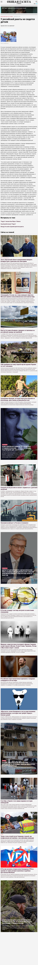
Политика (5, 444)
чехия (2, 834)
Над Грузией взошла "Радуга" (8, 224)
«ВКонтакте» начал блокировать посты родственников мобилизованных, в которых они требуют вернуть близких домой (18, 713)
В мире (19, 3)
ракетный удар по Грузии (7, 16)
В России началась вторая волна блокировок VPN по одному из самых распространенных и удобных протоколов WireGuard (17, 870)
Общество (5, 568)
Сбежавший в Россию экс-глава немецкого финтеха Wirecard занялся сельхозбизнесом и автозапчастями (17, 296)
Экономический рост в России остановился (14, 523)
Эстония (2, 328)
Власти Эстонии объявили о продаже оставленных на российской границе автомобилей (18, 331)
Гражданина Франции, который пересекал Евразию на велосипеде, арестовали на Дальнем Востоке (18, 399)
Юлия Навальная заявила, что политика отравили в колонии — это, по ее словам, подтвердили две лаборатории (16, 448)
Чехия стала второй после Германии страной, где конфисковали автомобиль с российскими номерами (17, 837)
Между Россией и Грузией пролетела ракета (12, 226)
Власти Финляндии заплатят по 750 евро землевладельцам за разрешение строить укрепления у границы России (17, 921)
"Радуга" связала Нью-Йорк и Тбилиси (10, 221)
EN (36, 3)
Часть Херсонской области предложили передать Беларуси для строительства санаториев (16, 260)
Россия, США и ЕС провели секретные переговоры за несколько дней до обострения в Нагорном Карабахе (18, 764)
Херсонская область (5, 257)
